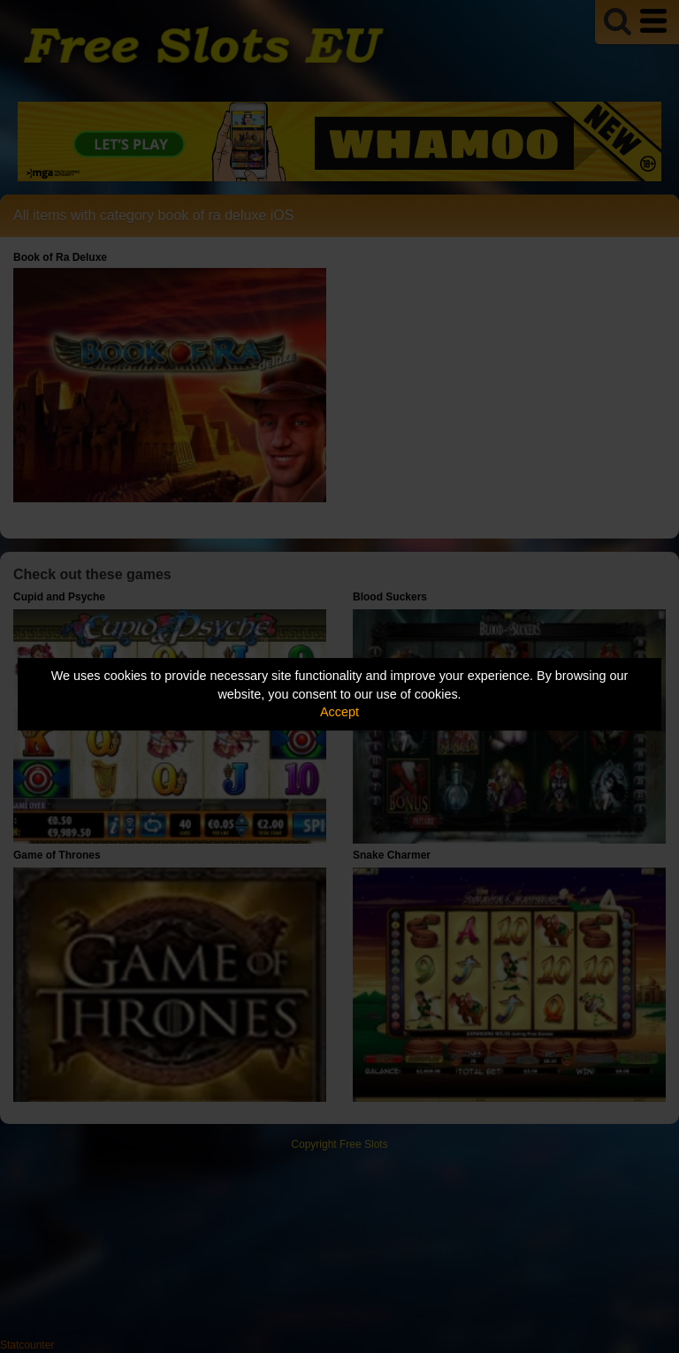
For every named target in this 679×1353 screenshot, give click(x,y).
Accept (339, 712)
